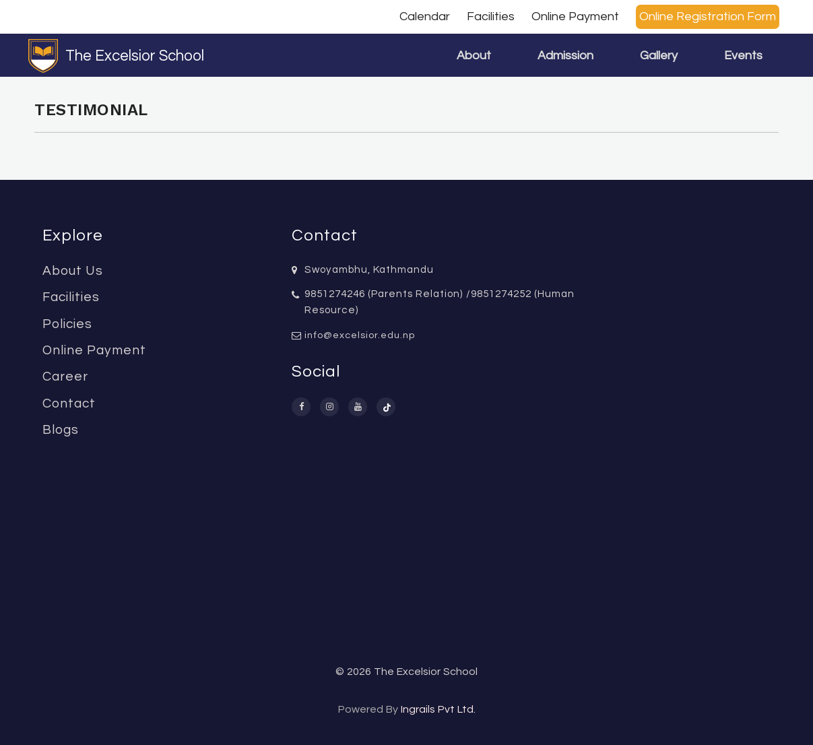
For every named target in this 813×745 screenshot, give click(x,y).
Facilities (491, 16)
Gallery (659, 55)
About (474, 55)
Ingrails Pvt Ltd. (438, 709)
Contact (69, 403)
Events (743, 55)
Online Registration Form (707, 16)
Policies (67, 324)
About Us (72, 271)
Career (65, 376)
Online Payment (575, 16)
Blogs (60, 429)
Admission (565, 55)
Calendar (424, 16)
